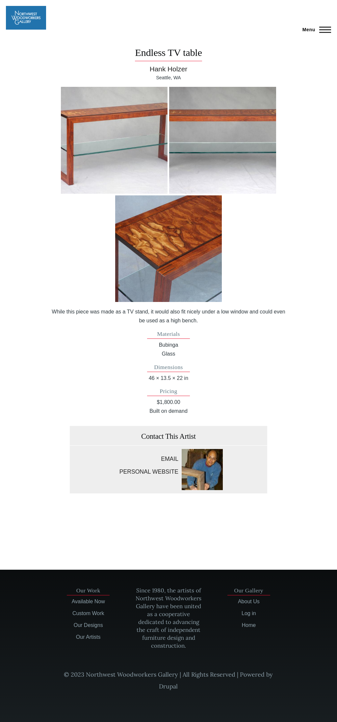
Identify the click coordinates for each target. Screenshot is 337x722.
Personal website (148, 471)
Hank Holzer (168, 69)
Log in (249, 613)
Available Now (88, 601)
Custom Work (88, 613)
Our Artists (88, 637)
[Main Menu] (315, 30)
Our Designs (88, 625)
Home (249, 625)
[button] (114, 140)
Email (169, 459)
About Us (249, 601)
